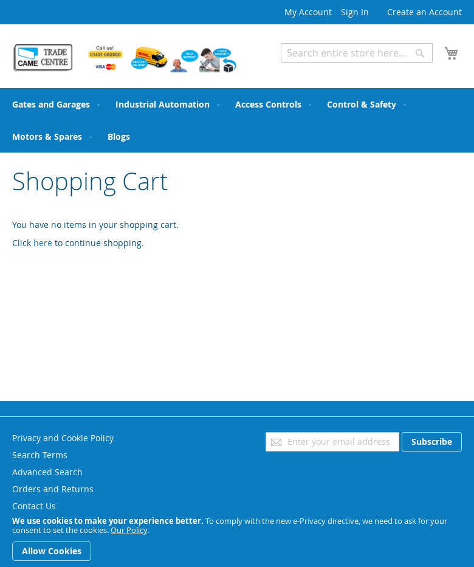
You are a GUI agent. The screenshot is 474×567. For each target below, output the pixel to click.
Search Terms (39, 455)
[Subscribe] (432, 442)
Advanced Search (316, 71)
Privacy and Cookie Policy (63, 438)
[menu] (237, 120)
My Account (308, 12)
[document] (237, 539)
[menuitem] (53, 104)
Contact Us (34, 506)
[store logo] (124, 58)
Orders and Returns (53, 489)
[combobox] (357, 53)
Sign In (355, 12)
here (42, 243)
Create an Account (424, 12)
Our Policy (129, 529)
